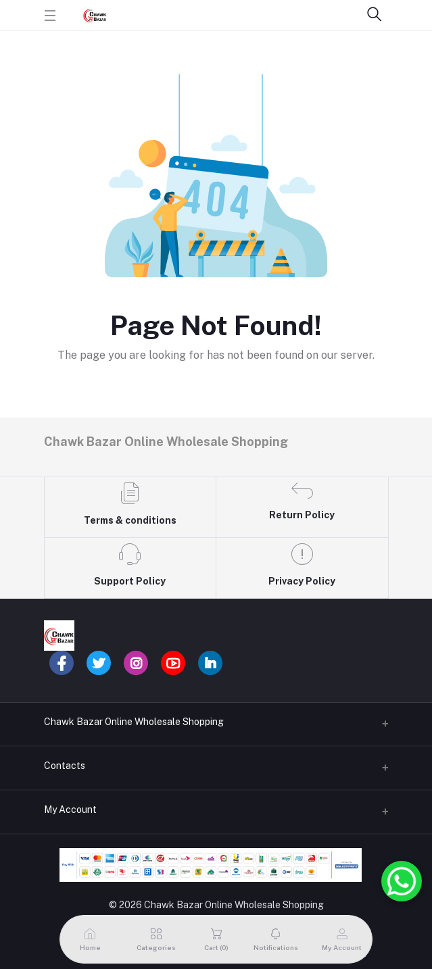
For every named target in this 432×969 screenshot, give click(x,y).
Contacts (64, 765)
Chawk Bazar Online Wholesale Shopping (134, 721)
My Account (70, 809)
